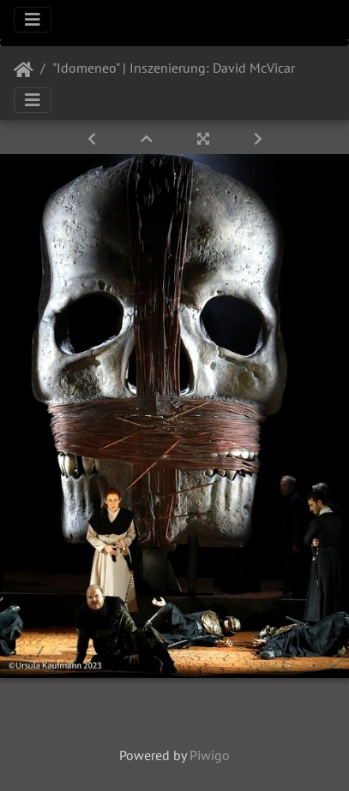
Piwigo (210, 755)
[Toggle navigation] (32, 20)
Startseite (23, 70)
